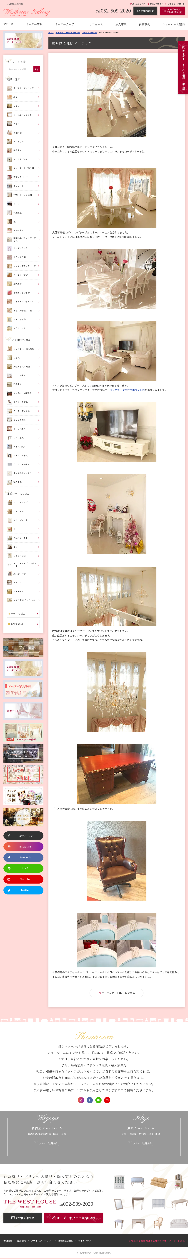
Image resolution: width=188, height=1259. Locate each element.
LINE (98, 1100)
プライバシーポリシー (42, 1240)
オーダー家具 (34, 24)
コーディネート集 (89, 32)
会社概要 (7, 1240)
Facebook (90, 1100)
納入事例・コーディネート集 (68, 32)
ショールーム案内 (173, 24)
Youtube (107, 1100)
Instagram (81, 1100)
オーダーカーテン (66, 24)
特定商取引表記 (65, 1240)
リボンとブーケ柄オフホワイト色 (126, 390)
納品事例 (144, 24)
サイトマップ (84, 1240)
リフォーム (96, 24)
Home (51, 32)
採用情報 (21, 1240)
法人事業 (121, 24)
